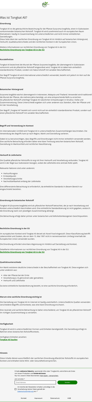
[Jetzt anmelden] (35, 382)
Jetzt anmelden (20, 379)
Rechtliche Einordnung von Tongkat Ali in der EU (22, 49)
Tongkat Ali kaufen (8, 339)
